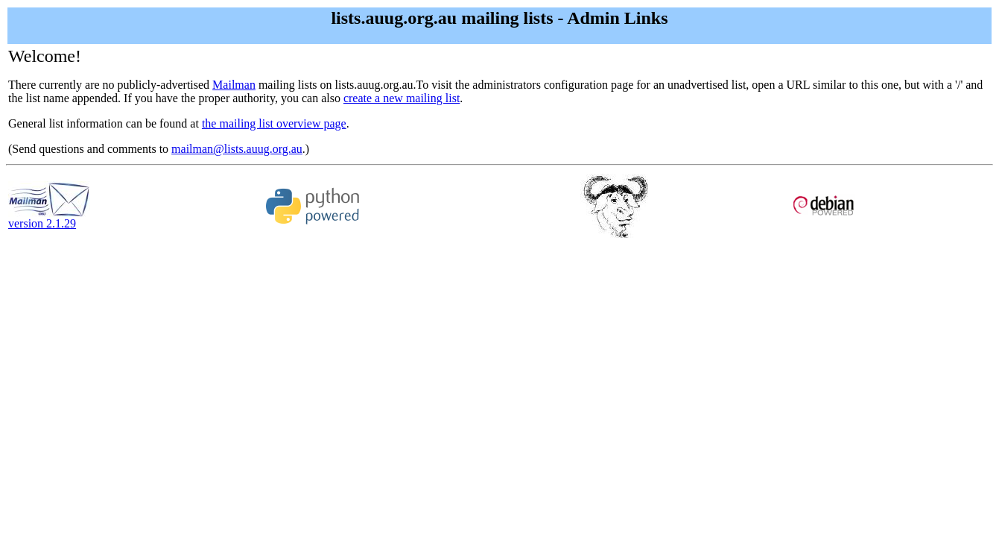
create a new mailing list (401, 98)
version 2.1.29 (49, 218)
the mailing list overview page (274, 123)
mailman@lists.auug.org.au (236, 148)
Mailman (234, 84)
